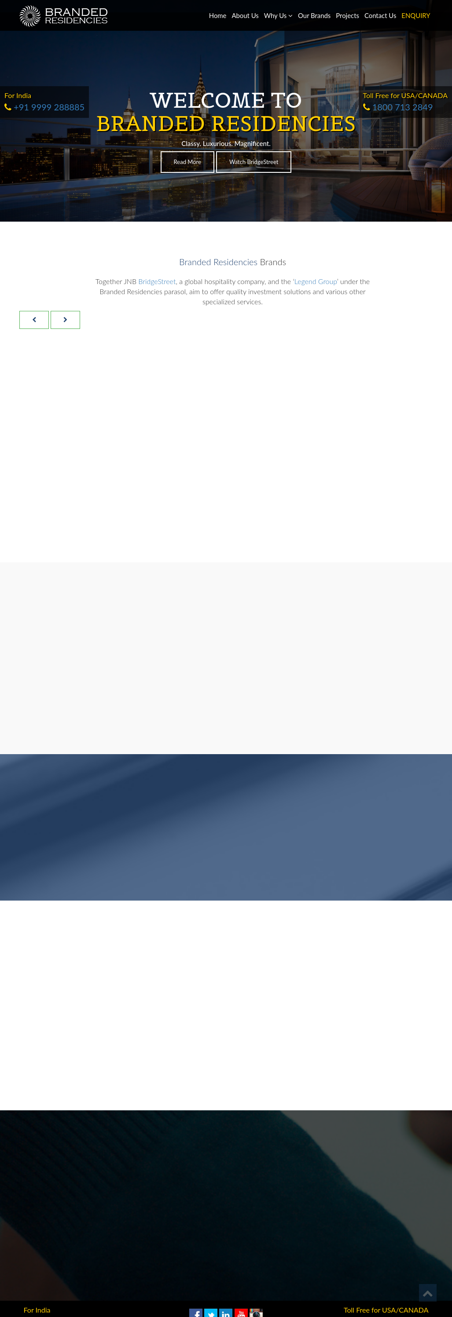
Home (218, 15)
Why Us (278, 15)
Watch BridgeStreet (253, 161)
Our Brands (314, 15)
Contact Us (380, 15)
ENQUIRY (415, 15)
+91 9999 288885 (44, 107)
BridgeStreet (157, 281)
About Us (245, 15)
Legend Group (315, 281)
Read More (187, 161)
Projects (347, 15)
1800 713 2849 (398, 107)
